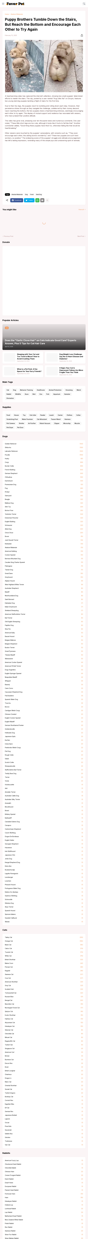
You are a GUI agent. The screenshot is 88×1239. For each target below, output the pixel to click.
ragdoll (44, 971)
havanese (44, 848)
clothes (69, 415)
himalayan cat (44, 1026)
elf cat (44, 1108)
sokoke (44, 1137)
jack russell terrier (44, 540)
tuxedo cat (44, 952)
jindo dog (44, 859)
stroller (21, 423)
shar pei (44, 629)
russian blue (44, 997)
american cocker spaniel (44, 662)
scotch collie (44, 762)
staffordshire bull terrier (44, 770)
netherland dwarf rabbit (44, 1216)
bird (34, 394)
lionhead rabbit (44, 1209)
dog (26, 194)
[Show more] (47, 200)
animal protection (55, 390)
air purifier (32, 423)
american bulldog (44, 551)
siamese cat (44, 974)
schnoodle (44, 899)
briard (44, 811)
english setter (44, 840)
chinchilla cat (44, 1034)
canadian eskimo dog (44, 822)
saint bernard (44, 599)
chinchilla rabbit (44, 1168)
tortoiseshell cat (44, 993)
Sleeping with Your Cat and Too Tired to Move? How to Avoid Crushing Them (28, 356)
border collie (44, 466)
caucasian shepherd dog (44, 692)
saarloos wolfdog (44, 896)
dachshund (44, 481)
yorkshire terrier (44, 514)
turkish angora (44, 1093)
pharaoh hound (44, 885)
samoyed (44, 496)
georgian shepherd (44, 844)
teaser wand (55, 419)
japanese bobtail (44, 1115)
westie (44, 922)
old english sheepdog (44, 622)
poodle (44, 455)
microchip (66, 423)
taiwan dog (44, 570)
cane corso (44, 688)
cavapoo (44, 825)
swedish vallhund (44, 918)
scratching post (12, 419)
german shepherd (44, 473)
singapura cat (44, 1048)
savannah (44, 1130)
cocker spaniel (44, 555)
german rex (44, 1111)
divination (10, 398)
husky (44, 459)
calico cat (44, 948)
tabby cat (44, 937)
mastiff (44, 592)
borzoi (44, 707)
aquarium (56, 394)
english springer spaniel (44, 673)
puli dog (44, 751)
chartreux (44, 1074)
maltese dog (44, 503)
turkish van (44, 1045)
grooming (69, 390)
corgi (44, 462)
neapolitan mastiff (44, 677)
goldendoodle (44, 729)
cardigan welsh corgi (44, 710)
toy (24, 415)
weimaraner (44, 659)
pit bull (44, 492)
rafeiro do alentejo (44, 892)
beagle (44, 499)
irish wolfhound (44, 851)
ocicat (44, 1123)
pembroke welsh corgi (44, 748)
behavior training (26, 390)
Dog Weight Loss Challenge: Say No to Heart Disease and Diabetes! (71, 356)
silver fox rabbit (44, 1235)
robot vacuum (45, 423)
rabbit (9, 394)
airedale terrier (44, 792)
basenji (44, 685)
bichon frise (44, 510)
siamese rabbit (44, 1231)
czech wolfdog (44, 833)
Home (7, 14)
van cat (44, 1145)
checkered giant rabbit (44, 1164)
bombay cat (44, 1097)
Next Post (81, 236)
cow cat (44, 978)
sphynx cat (44, 1011)
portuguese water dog (44, 888)
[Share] (81, 35)
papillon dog (44, 625)
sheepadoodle (44, 766)
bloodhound (44, 807)
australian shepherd (44, 588)
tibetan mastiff (44, 655)
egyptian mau (44, 1104)
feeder (42, 415)
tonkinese (44, 1141)
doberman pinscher (44, 518)
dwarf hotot (44, 1183)
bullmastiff (44, 818)
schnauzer (44, 525)
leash (51, 415)
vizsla (44, 781)
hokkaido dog (44, 733)
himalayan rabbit (44, 1201)
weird (79, 390)
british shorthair (44, 960)
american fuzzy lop (44, 1160)
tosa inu (44, 703)
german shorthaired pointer (44, 725)
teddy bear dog (44, 773)
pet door (20, 427)
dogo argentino (44, 670)
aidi (44, 788)
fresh (32, 194)
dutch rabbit (44, 1179)
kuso (26, 394)
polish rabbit (44, 1223)
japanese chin (44, 855)
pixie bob (44, 1126)
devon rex (44, 1063)
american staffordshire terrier (44, 614)
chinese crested (44, 714)
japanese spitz (44, 736)
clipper (56, 423)
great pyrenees (44, 651)
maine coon (44, 963)
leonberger (44, 877)
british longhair (44, 1071)
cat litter (33, 415)
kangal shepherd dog (44, 862)
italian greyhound (44, 607)
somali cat (44, 1089)
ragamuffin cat (44, 1041)
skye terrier (44, 907)
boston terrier (44, 648)
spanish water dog (44, 699)
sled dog (39, 194)
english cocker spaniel (44, 718)
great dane (44, 573)
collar (78, 415)
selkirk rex (44, 1134)
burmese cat (44, 1060)
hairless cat (44, 1019)
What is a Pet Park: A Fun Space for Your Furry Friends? (29, 370)
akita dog (44, 529)
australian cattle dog (44, 796)
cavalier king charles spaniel (44, 562)
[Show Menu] (3, 4)
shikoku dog (44, 903)
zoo (40, 394)
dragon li (44, 1078)
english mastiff (44, 722)
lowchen (44, 881)
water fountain (27, 419)
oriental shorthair (44, 1086)
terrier (44, 777)
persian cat (44, 967)
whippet (44, 681)
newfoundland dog (44, 596)
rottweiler (44, 544)
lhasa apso (44, 744)
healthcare (41, 390)
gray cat (44, 985)
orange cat (44, 941)
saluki (44, 759)
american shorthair (44, 982)
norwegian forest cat (44, 1008)
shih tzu (44, 507)
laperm (44, 1119)
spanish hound (44, 911)
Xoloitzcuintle (44, 785)
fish (47, 394)
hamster (67, 394)
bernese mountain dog (44, 559)
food (8, 415)
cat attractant (42, 419)
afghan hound (44, 581)
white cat (44, 956)
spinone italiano (44, 914)
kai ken (44, 740)
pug (44, 488)
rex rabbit (44, 1227)
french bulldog (44, 470)
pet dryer (10, 427)
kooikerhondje (44, 870)
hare (44, 1197)
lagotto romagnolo (44, 874)
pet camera (11, 423)
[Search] (84, 4)
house (16, 415)
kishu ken (44, 866)
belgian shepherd (44, 644)
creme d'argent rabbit (44, 1175)
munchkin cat (44, 1004)
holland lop (44, 1205)
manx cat (44, 1082)
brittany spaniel (44, 814)
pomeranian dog (44, 484)
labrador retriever (44, 451)
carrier (60, 415)
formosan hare (44, 1194)
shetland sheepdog (44, 610)
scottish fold (44, 989)
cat (8, 390)
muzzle (77, 423)
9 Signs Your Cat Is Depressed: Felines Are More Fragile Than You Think (71, 370)
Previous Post (8, 236)
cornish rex (44, 1100)
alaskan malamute (17, 14)
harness (67, 419)
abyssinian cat (44, 1023)
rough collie (44, 755)
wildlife (18, 394)
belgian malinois (44, 640)
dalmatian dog (44, 603)
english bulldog (44, 522)
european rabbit (44, 1186)
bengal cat (44, 1000)
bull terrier (44, 618)
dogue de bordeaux (44, 836)
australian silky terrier (44, 799)
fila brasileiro (44, 696)
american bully (44, 633)
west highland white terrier (44, 585)
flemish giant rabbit (44, 1190)
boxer (44, 536)
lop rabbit (44, 1212)
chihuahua (44, 477)
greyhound (44, 577)
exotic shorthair (44, 1015)
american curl (44, 1052)
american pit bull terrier (44, 666)
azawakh (44, 803)
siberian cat (44, 1030)
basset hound (44, 636)
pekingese (44, 566)
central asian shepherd (44, 829)
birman (44, 1056)
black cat (44, 945)
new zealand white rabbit (44, 1220)
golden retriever (44, 444)
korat (44, 1067)
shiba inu (44, 447)
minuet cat (44, 1037)
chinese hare (44, 1172)
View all (81, 209)
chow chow (44, 533)
